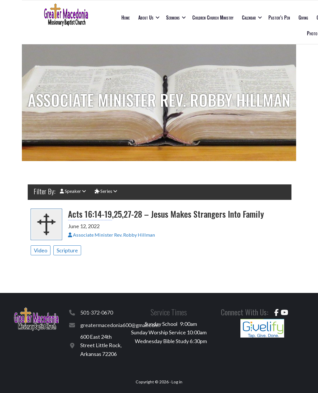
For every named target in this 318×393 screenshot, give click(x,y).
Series (106, 191)
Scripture (67, 250)
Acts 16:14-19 (90, 214)
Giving (303, 17)
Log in (177, 381)
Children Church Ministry (212, 17)
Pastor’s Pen (279, 17)
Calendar (249, 17)
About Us (145, 17)
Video (40, 250)
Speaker (73, 191)
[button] (157, 17)
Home (125, 17)
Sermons (173, 17)
